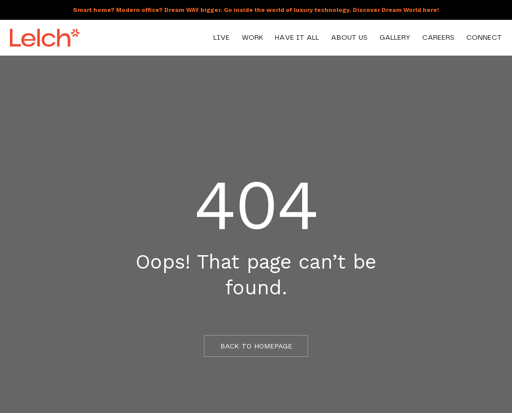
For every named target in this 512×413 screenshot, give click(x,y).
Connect (484, 37)
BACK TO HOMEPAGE (256, 346)
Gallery (395, 37)
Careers (438, 37)
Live (221, 37)
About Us (349, 37)
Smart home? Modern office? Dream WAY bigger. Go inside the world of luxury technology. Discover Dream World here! (256, 9)
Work (252, 37)
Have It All (297, 37)
